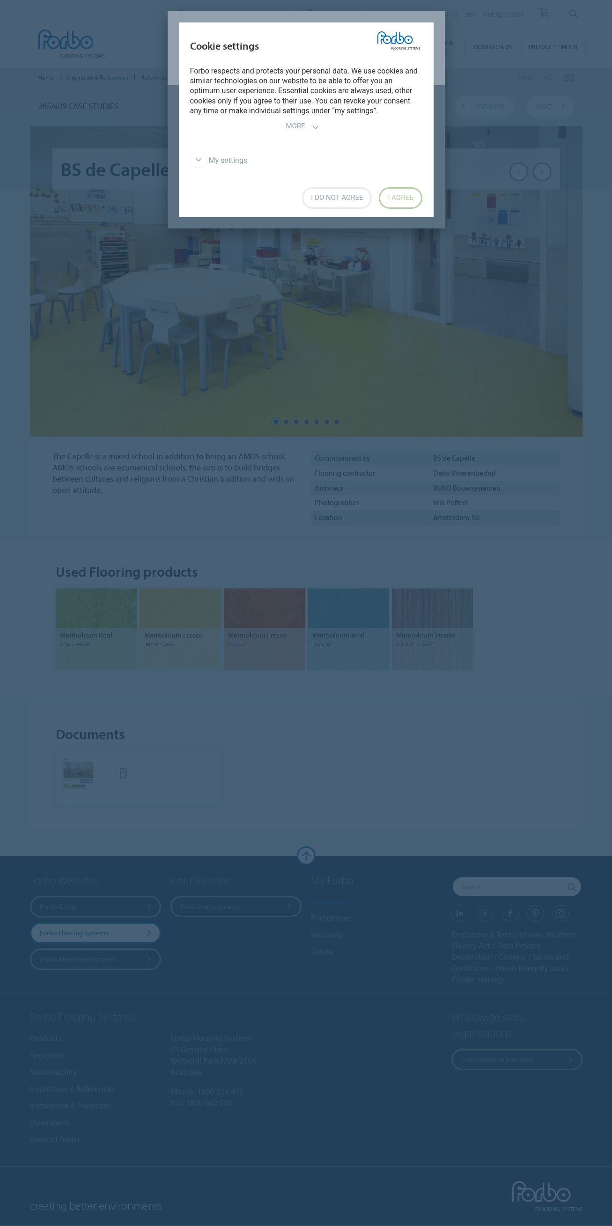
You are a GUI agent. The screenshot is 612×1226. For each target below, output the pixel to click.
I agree (400, 197)
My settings (219, 160)
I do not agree (337, 197)
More (302, 127)
